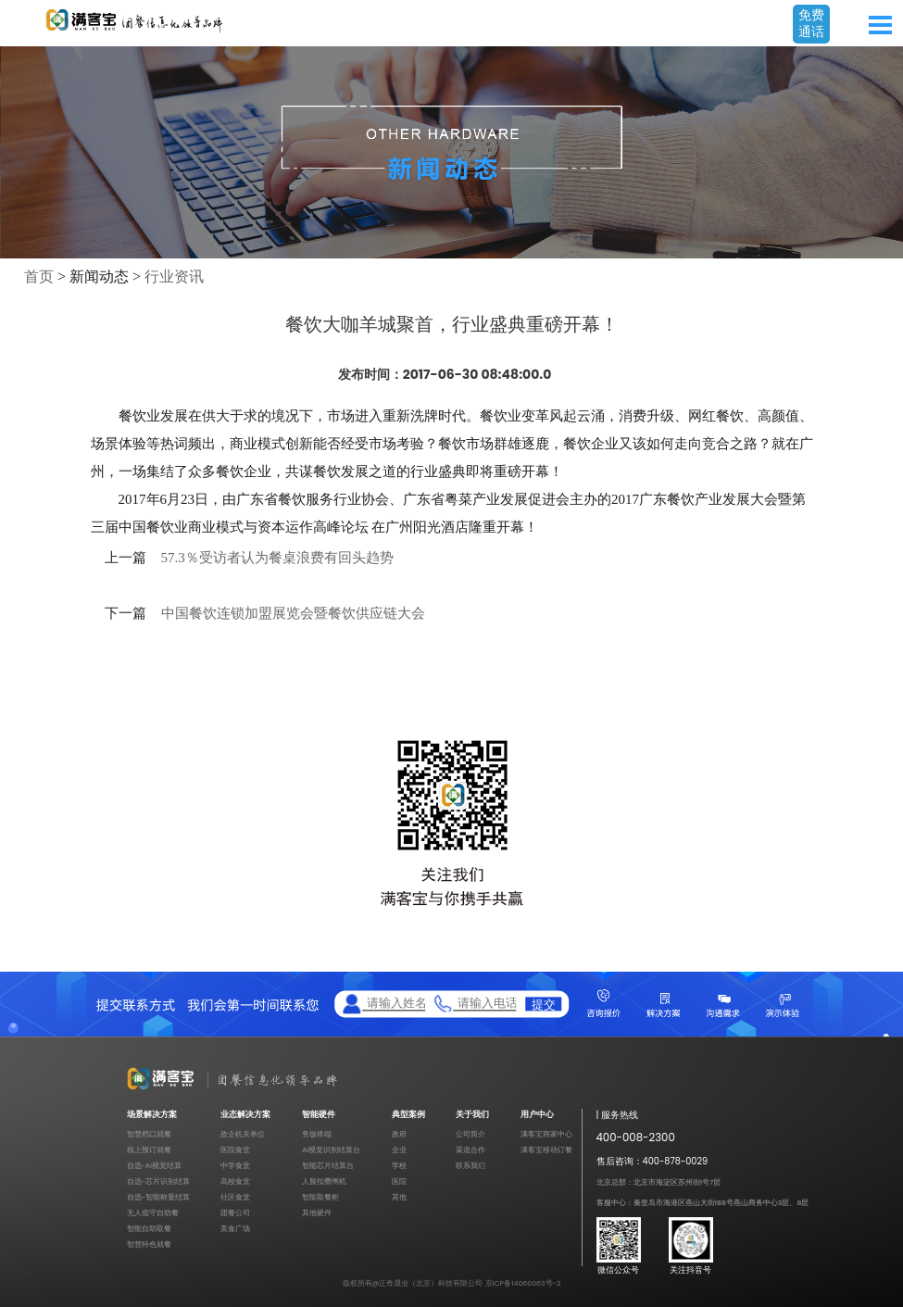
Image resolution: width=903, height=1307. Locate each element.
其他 (399, 1197)
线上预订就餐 (149, 1150)
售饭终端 (317, 1134)
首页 (39, 276)
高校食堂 (235, 1181)
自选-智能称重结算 (158, 1197)
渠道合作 (470, 1150)
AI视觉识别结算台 (331, 1150)
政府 (399, 1134)
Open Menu (880, 25)
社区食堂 (235, 1197)
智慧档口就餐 (149, 1134)
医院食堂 (235, 1150)
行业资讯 (174, 276)
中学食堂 (235, 1166)
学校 (399, 1166)
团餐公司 (235, 1213)
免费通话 (811, 23)
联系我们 (470, 1166)
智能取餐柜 (320, 1197)
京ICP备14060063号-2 (523, 1283)
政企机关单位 (242, 1134)
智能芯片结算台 (328, 1166)
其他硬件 (317, 1213)
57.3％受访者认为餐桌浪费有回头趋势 (277, 557)
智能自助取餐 (149, 1229)
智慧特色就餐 (149, 1244)
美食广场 (235, 1229)
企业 (399, 1150)
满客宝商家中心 (546, 1134)
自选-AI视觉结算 (154, 1166)
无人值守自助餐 (153, 1213)
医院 (399, 1181)
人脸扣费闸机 (324, 1181)
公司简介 (470, 1134)
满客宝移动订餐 (546, 1150)
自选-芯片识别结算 (158, 1181)
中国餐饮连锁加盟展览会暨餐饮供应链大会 (293, 613)
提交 (544, 1004)
